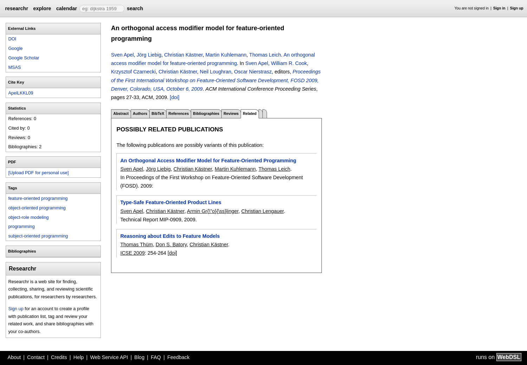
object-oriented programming (37, 207)
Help (78, 357)
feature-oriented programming (37, 198)
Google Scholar (23, 57)
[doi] (174, 97)
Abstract (121, 113)
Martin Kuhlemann (226, 55)
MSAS (14, 67)
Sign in (499, 8)
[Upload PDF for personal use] (38, 172)
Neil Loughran (216, 71)
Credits (59, 357)
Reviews (231, 113)
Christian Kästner (183, 55)
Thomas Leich (265, 55)
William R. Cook (289, 63)
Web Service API (109, 357)
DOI (12, 38)
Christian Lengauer (262, 211)
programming (21, 226)
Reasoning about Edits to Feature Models (170, 236)
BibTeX (157, 113)
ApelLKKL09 (20, 93)
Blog (139, 357)
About (14, 357)
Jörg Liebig (149, 55)
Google (15, 48)
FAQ (156, 357)
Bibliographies (206, 113)
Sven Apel (122, 55)
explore (42, 8)
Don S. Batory (171, 244)
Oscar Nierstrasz (253, 71)
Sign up (516, 8)
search (135, 8)
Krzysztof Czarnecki (133, 71)
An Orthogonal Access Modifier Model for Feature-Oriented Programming (208, 160)
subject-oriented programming (38, 236)
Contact (36, 357)
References (178, 113)
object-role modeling (28, 217)
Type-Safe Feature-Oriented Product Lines (170, 202)
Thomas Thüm (136, 244)
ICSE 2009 (132, 253)
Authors (140, 113)
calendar (66, 8)
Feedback (178, 357)
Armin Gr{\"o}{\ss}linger (213, 211)
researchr (16, 8)
